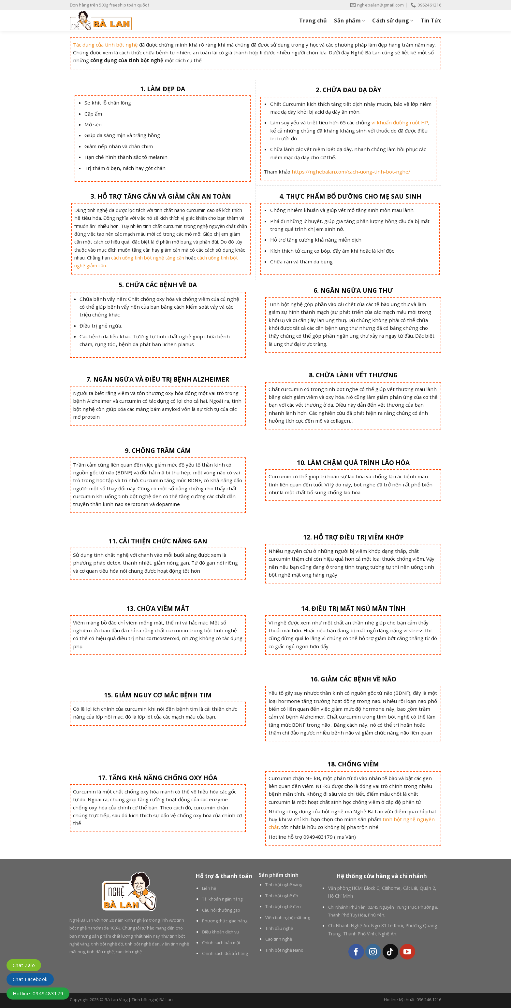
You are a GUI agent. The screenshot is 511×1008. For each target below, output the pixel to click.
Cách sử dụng (392, 20)
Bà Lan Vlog (116, 999)
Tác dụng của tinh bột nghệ (105, 44)
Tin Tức (431, 20)
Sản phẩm (349, 20)
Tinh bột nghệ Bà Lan (152, 999)
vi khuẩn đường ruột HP (400, 122)
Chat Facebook (30, 979)
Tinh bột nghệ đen (283, 906)
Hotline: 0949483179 (38, 993)
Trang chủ (313, 20)
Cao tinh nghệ (278, 939)
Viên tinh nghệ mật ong (287, 917)
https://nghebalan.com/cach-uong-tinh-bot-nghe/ (351, 171)
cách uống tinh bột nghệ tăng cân (147, 258)
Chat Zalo (24, 965)
